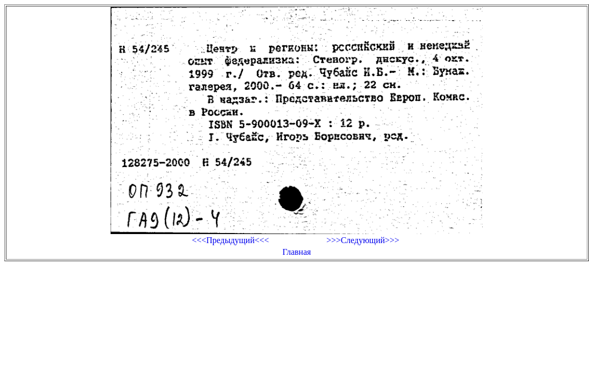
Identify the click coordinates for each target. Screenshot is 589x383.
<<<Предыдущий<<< (230, 240)
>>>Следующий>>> (362, 240)
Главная (296, 251)
